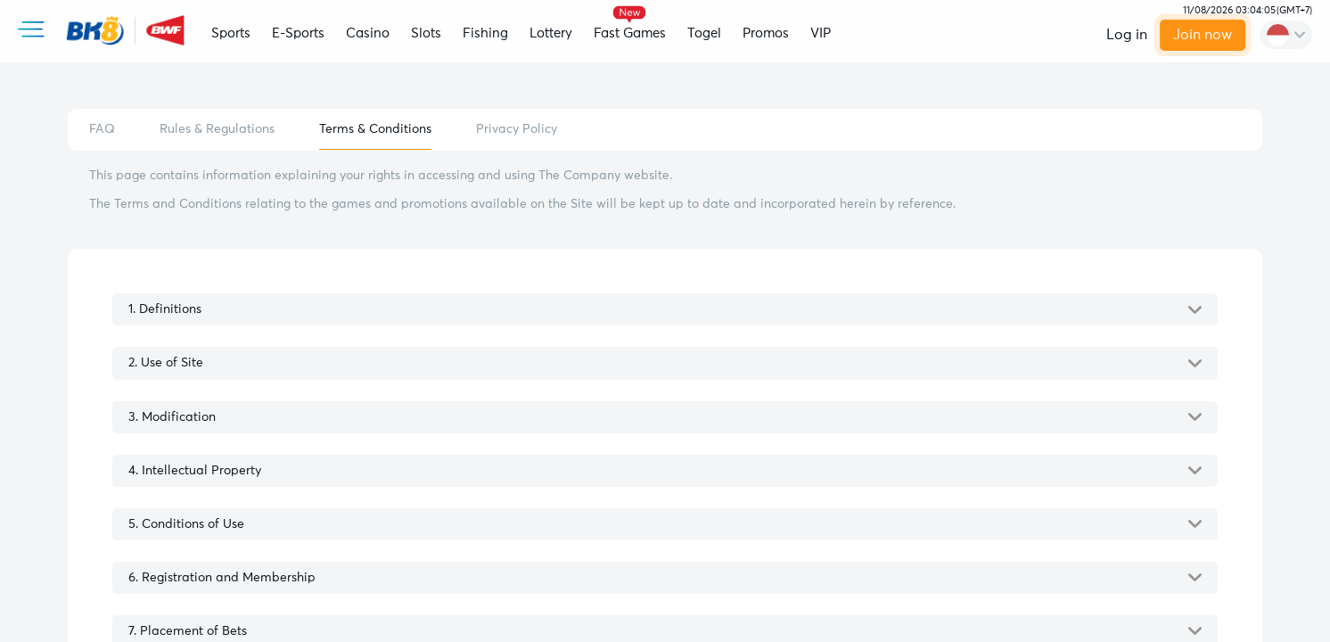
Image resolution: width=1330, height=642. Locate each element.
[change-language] (1286, 35)
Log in (1126, 35)
